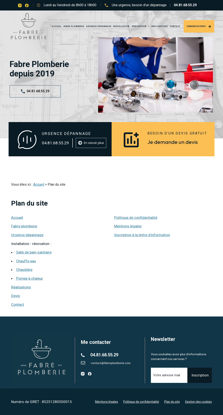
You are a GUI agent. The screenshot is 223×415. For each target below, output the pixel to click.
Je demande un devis (172, 142)
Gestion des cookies (198, 401)
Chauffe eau (26, 261)
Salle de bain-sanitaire (34, 252)
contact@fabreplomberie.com (110, 363)
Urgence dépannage (98, 26)
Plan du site (172, 401)
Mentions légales (128, 226)
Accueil (57, 26)
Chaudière (24, 269)
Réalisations (160, 26)
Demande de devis (199, 26)
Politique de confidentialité (135, 217)
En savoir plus (91, 143)
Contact (175, 26)
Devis (15, 296)
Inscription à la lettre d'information (142, 235)
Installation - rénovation (130, 26)
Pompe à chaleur (29, 278)
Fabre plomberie (74, 26)
